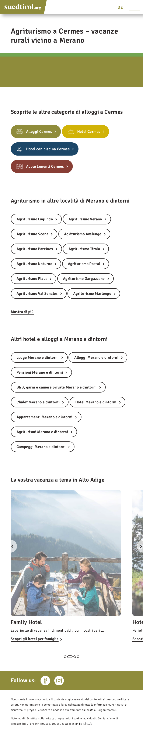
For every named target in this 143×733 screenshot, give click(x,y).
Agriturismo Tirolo (84, 249)
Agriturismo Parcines (35, 249)
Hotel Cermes (88, 131)
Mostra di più (22, 311)
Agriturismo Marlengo (92, 293)
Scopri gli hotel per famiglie (35, 639)
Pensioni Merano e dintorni (40, 372)
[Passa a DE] (120, 7)
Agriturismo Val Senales (37, 293)
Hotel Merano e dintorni (95, 402)
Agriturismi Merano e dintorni (42, 432)
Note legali (18, 718)
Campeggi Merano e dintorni (41, 446)
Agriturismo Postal (84, 263)
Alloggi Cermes (39, 131)
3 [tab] (74, 656)
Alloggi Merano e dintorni (96, 357)
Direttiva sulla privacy (41, 718)
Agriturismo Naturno (34, 263)
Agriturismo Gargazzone (84, 278)
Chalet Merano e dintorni (38, 402)
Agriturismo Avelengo (82, 234)
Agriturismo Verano (85, 219)
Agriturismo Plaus (32, 278)
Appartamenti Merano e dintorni (45, 417)
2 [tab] (70, 656)
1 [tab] (65, 656)
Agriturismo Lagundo (35, 219)
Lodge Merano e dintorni (38, 357)
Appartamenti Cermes (45, 166)
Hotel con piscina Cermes (48, 149)
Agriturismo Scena (33, 234)
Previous (10, 546)
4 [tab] (78, 656)
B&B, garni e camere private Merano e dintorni (57, 387)
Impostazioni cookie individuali (76, 718)
